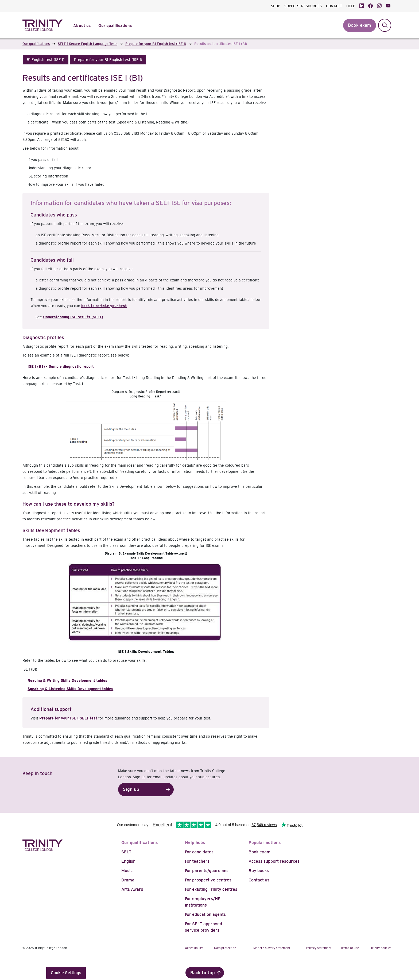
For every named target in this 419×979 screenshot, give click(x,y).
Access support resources (274, 861)
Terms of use (349, 948)
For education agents (205, 914)
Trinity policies (381, 948)
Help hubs (195, 842)
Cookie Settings (66, 972)
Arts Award (132, 889)
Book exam (259, 852)
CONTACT (334, 6)
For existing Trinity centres (211, 889)
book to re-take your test (104, 306)
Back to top (202, 972)
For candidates (199, 852)
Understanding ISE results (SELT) (73, 317)
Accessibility (194, 948)
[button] (45, 60)
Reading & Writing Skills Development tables (67, 680)
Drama (127, 880)
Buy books (259, 870)
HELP (350, 6)
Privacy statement (318, 948)
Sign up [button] (131, 789)
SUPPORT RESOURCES (303, 6)
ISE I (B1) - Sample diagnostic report (61, 366)
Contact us (259, 880)
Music (127, 870)
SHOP (275, 6)
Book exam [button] (359, 25)
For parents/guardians (206, 870)
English (128, 861)
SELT (126, 852)
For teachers (197, 861)
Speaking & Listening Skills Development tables (70, 689)
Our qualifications (139, 842)
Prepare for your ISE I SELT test (68, 718)
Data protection (225, 948)
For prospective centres (208, 880)
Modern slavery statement (271, 948)
